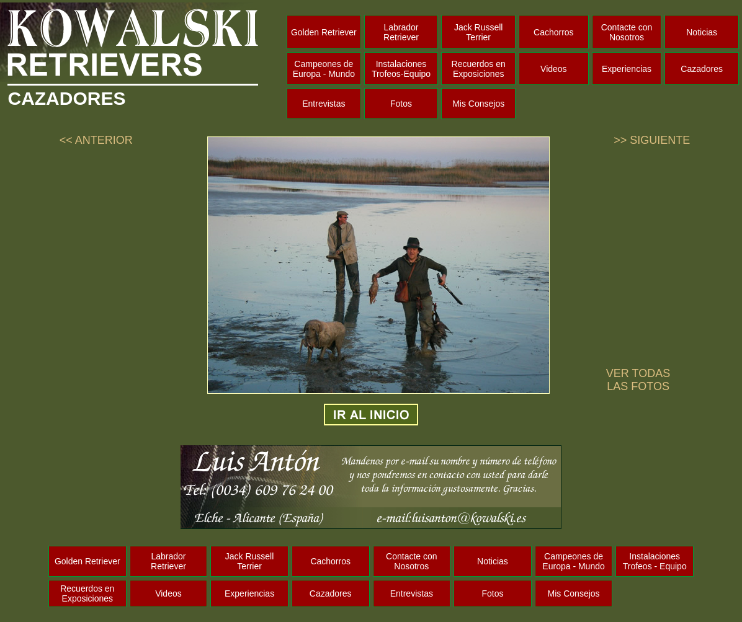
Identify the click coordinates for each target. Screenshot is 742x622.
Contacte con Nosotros (627, 32)
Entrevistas (323, 104)
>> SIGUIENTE (652, 140)
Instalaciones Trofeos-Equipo (401, 69)
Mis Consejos (478, 104)
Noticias (701, 32)
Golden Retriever (324, 32)
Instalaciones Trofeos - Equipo (655, 561)
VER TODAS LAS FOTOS (638, 380)
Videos (553, 69)
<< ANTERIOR (96, 140)
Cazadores (702, 69)
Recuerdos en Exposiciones (479, 69)
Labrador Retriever (401, 32)
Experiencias (626, 69)
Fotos (401, 104)
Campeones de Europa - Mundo (324, 69)
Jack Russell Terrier (478, 32)
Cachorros (554, 32)
